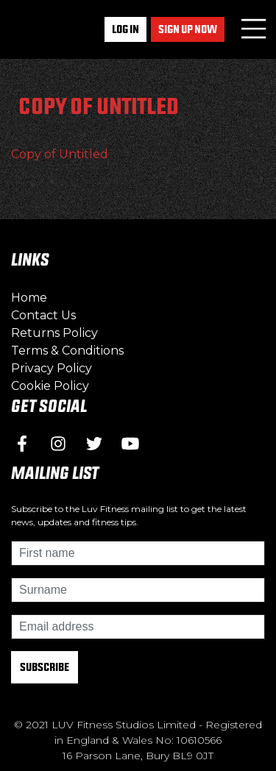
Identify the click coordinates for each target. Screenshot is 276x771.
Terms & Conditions (67, 351)
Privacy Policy (51, 368)
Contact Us (43, 315)
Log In (125, 29)
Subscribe (44, 667)
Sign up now (187, 29)
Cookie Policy (50, 386)
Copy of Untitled (59, 154)
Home (29, 298)
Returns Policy (54, 333)
